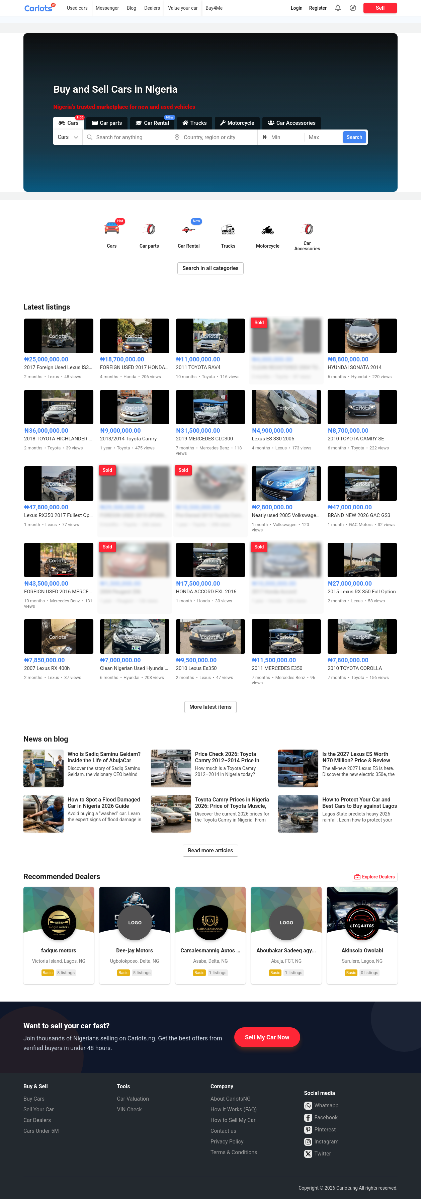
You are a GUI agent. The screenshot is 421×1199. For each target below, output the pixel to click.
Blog (131, 8)
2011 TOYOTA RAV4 (198, 367)
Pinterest (320, 1130)
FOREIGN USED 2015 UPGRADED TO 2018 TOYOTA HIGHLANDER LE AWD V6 (134, 515)
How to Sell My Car (232, 1120)
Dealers (152, 8)
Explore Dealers (374, 877)
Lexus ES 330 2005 (273, 439)
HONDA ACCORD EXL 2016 (206, 592)
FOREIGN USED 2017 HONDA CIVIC (134, 367)
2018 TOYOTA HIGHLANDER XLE (58, 439)
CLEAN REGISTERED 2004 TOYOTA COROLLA (286, 367)
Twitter (317, 1154)
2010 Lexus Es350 (196, 668)
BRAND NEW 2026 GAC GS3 (359, 515)
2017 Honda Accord (274, 592)
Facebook (321, 1118)
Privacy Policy (227, 1141)
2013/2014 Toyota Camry (128, 439)
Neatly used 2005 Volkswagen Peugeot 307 (286, 515)
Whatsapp (321, 1106)
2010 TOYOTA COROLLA (355, 668)
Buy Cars (34, 1099)
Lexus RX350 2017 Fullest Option (58, 515)
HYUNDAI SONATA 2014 (355, 367)
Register (318, 8)
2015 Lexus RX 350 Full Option (362, 592)
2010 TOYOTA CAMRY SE (356, 439)
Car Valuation (133, 1099)
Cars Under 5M (41, 1131)
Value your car (182, 8)
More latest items (210, 707)
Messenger (107, 8)
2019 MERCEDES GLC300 (204, 439)
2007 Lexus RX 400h (47, 668)
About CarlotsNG (230, 1099)
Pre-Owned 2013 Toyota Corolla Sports (210, 515)
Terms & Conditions (233, 1152)
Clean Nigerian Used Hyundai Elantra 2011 (134, 668)
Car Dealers (37, 1120)
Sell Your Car (38, 1109)
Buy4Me (214, 8)
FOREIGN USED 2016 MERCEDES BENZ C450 (58, 592)
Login (297, 8)
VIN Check (129, 1109)
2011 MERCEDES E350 (277, 668)
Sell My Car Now (267, 1037)
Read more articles (210, 850)
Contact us (223, 1131)
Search (354, 137)
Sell (380, 8)
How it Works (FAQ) (233, 1109)
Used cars (77, 8)
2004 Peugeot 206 (120, 592)
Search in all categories (210, 268)
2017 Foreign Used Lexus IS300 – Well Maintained (58, 367)
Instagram (321, 1142)
